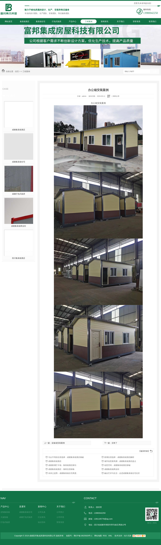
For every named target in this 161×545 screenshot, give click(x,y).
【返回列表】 (144, 451)
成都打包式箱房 (18, 194)
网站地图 (98, 536)
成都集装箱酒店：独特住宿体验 (61, 469)
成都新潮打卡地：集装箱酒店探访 (62, 465)
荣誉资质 (136, 21)
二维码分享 (115, 96)
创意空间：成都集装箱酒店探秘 (117, 465)
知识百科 (41, 522)
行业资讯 (41, 517)
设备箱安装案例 (58, 443)
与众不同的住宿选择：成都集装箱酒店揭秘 (66, 457)
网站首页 (8, 21)
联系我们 (152, 21)
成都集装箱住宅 (18, 162)
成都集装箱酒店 (18, 130)
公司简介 (60, 512)
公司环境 (60, 517)
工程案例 (88, 21)
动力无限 (127, 536)
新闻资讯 (104, 21)
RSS (105, 536)
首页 (17, 71)
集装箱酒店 (24, 21)
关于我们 (120, 21)
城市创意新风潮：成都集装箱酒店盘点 (120, 461)
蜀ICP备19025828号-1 (83, 536)
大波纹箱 (4, 517)
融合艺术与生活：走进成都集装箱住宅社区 (122, 473)
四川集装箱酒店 (18, 258)
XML (110, 536)
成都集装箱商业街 (18, 226)
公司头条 (41, 512)
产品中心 (72, 21)
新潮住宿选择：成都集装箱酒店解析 (119, 457)
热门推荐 (10, 95)
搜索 (154, 71)
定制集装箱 (5, 512)
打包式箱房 (56, 21)
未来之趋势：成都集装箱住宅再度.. (62, 473)
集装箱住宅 (40, 21)
